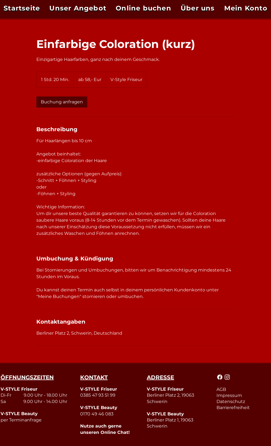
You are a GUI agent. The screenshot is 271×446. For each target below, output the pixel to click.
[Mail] (220, 377)
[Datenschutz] (243, 401)
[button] (246, 8)
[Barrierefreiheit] (243, 407)
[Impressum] (243, 395)
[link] (61, 102)
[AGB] (243, 389)
